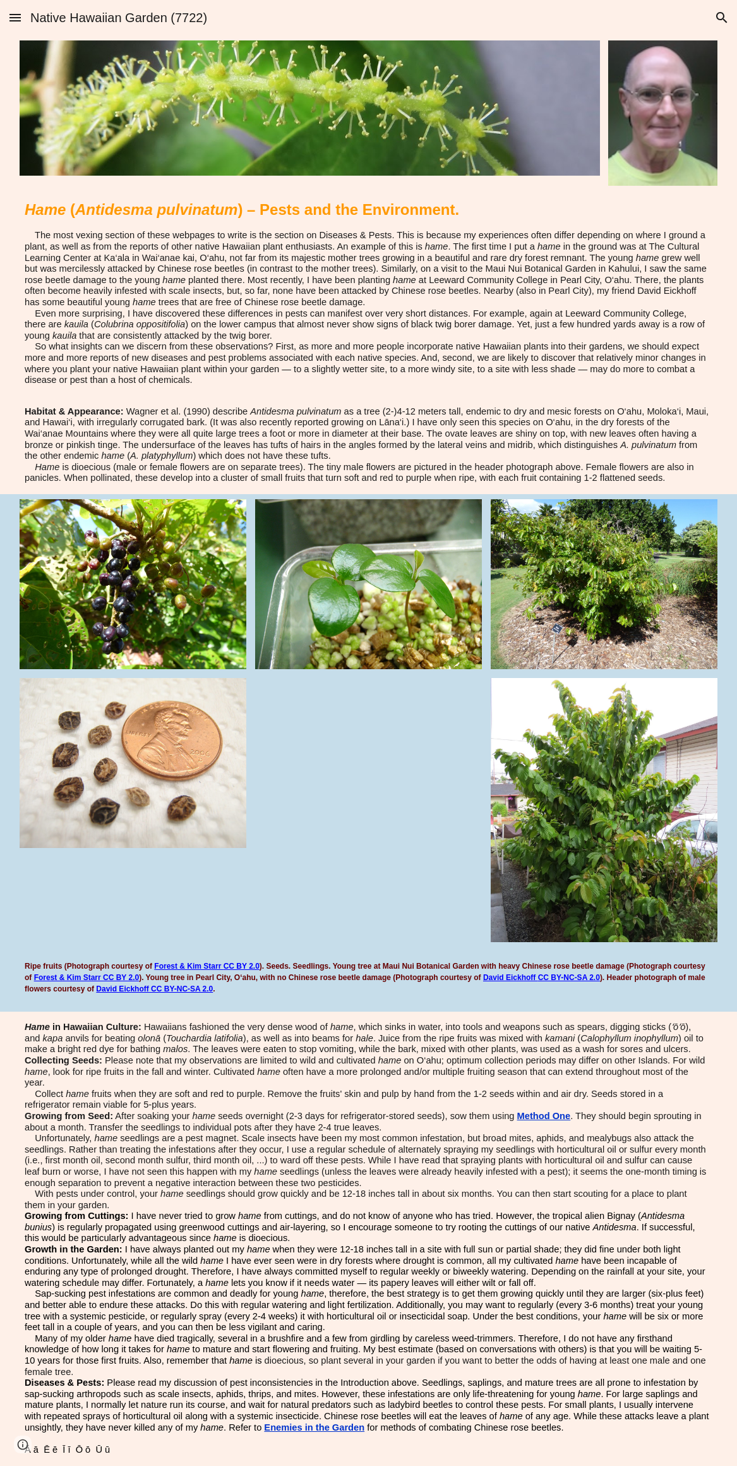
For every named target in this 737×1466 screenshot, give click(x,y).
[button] (15, 17)
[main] (368, 293)
